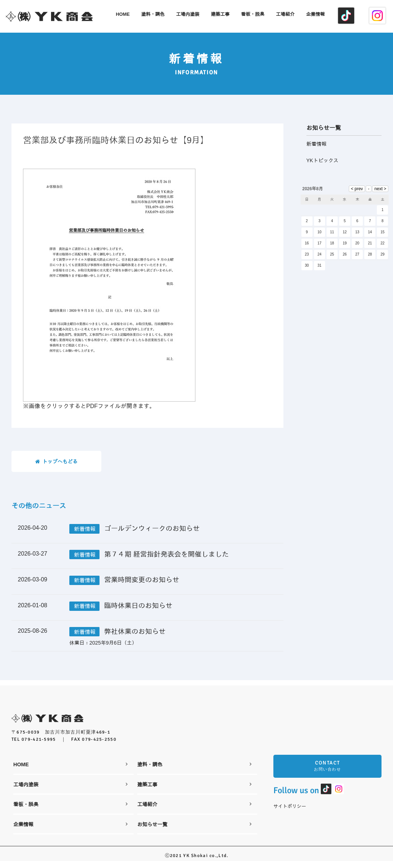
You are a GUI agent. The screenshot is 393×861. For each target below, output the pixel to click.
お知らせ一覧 (194, 819)
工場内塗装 (70, 779)
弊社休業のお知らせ (135, 632)
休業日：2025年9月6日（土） (103, 644)
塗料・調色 (194, 759)
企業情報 (70, 819)
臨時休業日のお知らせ (138, 606)
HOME (70, 759)
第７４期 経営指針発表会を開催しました (166, 555)
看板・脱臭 (70, 799)
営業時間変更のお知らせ (141, 581)
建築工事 (194, 779)
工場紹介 (194, 799)
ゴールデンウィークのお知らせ (152, 529)
